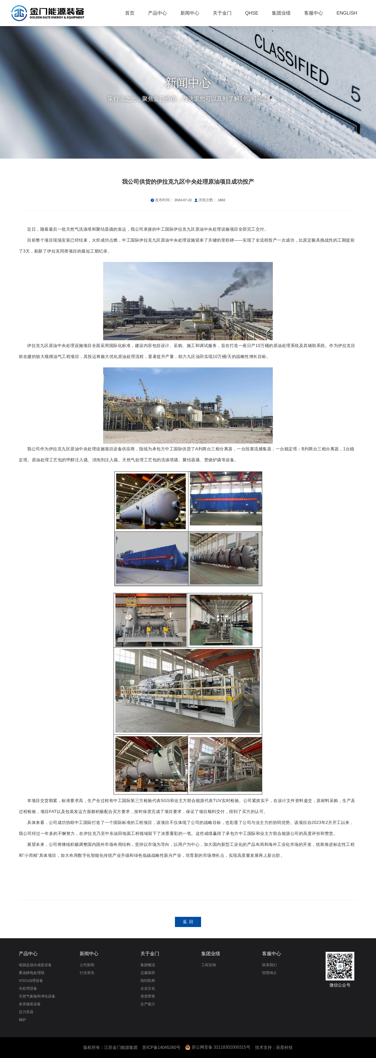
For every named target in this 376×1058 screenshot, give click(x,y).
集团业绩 (210, 953)
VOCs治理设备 (31, 980)
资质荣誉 (147, 996)
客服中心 (271, 953)
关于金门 (149, 953)
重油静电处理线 (31, 973)
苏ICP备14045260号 (161, 1047)
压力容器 (26, 1012)
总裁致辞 (147, 973)
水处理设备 (28, 988)
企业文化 (147, 988)
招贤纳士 (269, 973)
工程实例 (208, 965)
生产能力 (147, 1004)
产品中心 (28, 953)
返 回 (188, 921)
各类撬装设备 (30, 1004)
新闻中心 (89, 953)
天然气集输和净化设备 (37, 996)
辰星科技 (284, 1047)
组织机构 (147, 980)
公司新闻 (87, 965)
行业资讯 (87, 973)
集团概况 (147, 965)
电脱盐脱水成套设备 (35, 965)
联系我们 (269, 965)
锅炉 (22, 1020)
